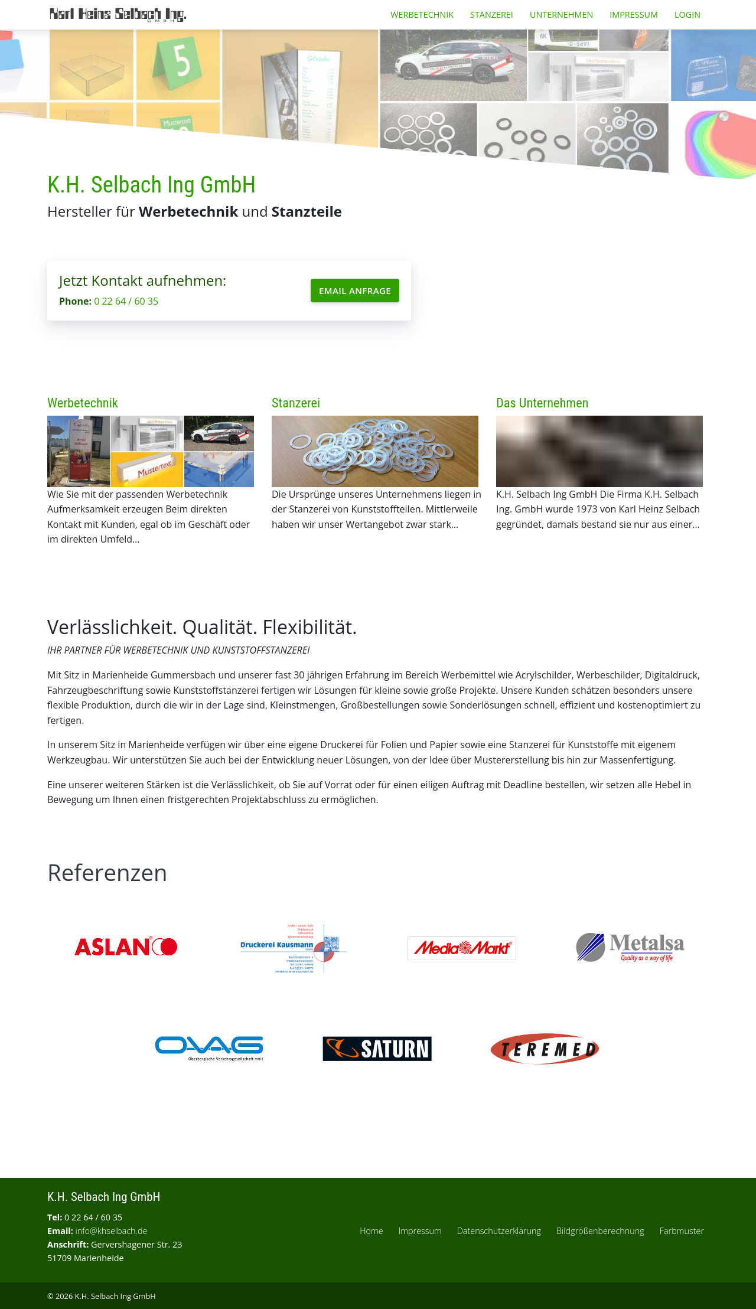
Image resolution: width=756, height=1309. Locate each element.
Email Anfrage (355, 290)
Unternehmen (561, 14)
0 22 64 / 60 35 (126, 301)
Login (687, 14)
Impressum (634, 14)
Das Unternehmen (542, 402)
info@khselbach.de (112, 1230)
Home (371, 1230)
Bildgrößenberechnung (600, 1230)
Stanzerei (491, 14)
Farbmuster (682, 1230)
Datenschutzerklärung (499, 1230)
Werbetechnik (422, 14)
